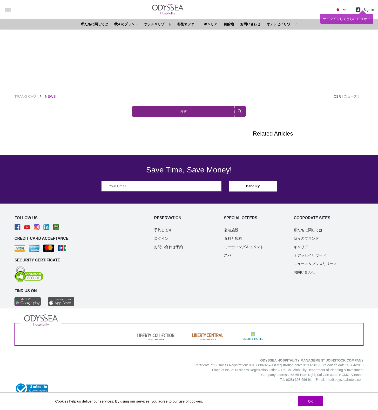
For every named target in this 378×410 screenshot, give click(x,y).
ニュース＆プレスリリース (315, 264)
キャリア (210, 24)
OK (310, 401)
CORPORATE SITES (312, 218)
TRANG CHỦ (25, 96)
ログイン (161, 238)
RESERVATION (167, 218)
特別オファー (187, 24)
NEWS (50, 96)
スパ (227, 255)
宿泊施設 (231, 230)
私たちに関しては (94, 24)
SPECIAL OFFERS (240, 218)
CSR (337, 96)
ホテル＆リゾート (157, 24)
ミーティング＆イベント (244, 247)
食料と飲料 (233, 238)
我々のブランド (126, 24)
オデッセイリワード (282, 24)
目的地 (229, 24)
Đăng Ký (253, 186)
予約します (163, 230)
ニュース (350, 96)
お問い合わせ (250, 24)
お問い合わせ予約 (168, 247)
